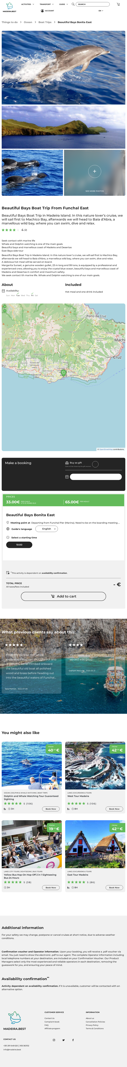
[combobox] (46, 529)
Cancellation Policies (95, 1022)
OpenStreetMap (106, 449)
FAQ (46, 1025)
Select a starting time (21, 537)
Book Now (51, 809)
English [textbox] (46, 528)
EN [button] (100, 11)
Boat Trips (44, 22)
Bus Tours (37, 871)
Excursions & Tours (82, 793)
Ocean (28, 22)
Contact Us (49, 1018)
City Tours (14, 871)
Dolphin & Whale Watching (24, 793)
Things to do (10, 22)
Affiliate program (52, 1028)
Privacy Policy (92, 1025)
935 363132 (24, 1046)
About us (90, 1018)
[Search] (93, 4)
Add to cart (63, 596)
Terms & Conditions (95, 1028)
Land (69, 793)
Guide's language (19, 529)
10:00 (19, 544)
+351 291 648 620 (10, 1046)
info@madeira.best (12, 1050)
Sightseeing (26, 871)
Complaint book (52, 1022)
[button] (33, 4)
